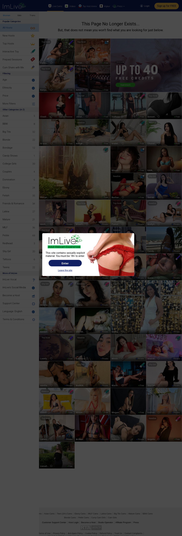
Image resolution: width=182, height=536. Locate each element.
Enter (65, 263)
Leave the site (65, 270)
